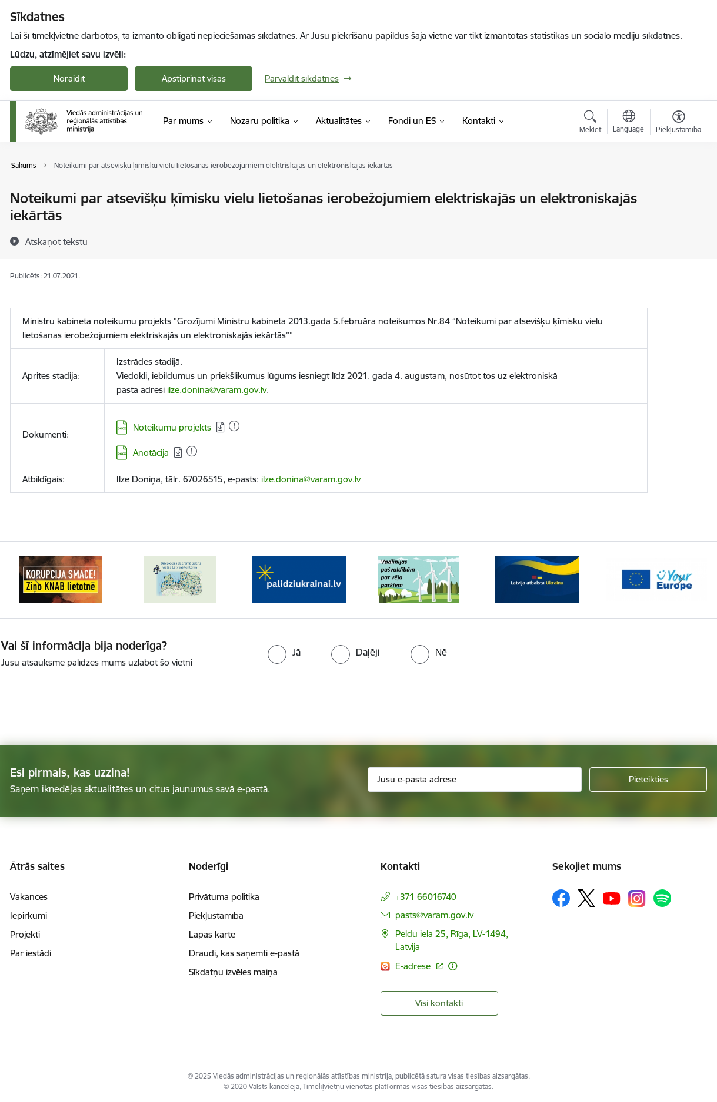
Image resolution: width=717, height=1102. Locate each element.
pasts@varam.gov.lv (434, 912)
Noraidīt (69, 78)
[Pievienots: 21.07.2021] (234, 426)
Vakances (29, 894)
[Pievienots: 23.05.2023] (191, 451)
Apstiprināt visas (194, 78)
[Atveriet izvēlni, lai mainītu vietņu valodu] (628, 122)
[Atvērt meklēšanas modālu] (590, 123)
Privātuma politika (224, 894)
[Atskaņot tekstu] (56, 241)
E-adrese (414, 963)
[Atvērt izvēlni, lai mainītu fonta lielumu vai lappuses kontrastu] (678, 123)
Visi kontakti (439, 1000)
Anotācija (151, 452)
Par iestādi (30, 950)
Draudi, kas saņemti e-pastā (244, 950)
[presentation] (98, 700)
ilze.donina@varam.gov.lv (216, 389)
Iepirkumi (28, 913)
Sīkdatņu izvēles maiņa (233, 969)
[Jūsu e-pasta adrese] (475, 777)
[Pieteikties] (648, 777)
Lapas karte (212, 932)
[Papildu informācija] (452, 963)
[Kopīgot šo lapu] (678, 223)
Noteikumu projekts (172, 427)
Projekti (25, 932)
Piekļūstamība (216, 913)
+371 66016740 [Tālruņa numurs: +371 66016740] (425, 894)
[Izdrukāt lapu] (678, 193)
